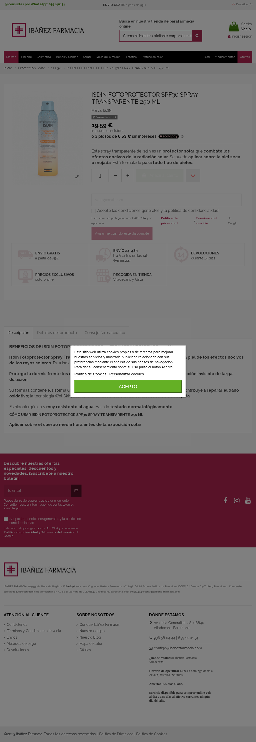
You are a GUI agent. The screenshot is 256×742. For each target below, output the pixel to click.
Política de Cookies (90, 374)
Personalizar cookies (126, 374)
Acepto (128, 386)
